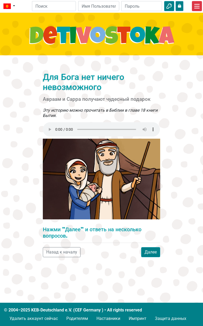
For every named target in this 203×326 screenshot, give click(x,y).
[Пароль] (141, 6)
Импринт (137, 318)
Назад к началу (61, 252)
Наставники (108, 318)
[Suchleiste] (54, 6)
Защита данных (170, 318)
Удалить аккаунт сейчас (34, 318)
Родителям (77, 318)
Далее (151, 252)
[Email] (98, 6)
